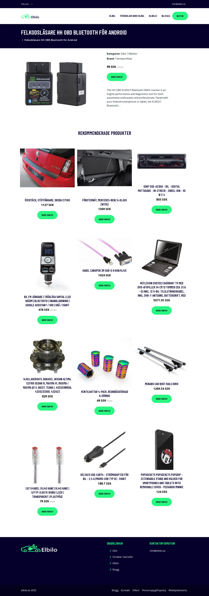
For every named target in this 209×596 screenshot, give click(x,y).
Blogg (166, 16)
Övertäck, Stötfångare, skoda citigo (47, 200)
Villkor (136, 590)
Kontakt (125, 590)
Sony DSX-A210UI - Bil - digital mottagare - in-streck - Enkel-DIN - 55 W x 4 (162, 190)
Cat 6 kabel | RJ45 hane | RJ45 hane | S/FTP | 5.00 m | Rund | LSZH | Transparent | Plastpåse (47, 492)
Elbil (112, 16)
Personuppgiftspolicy (154, 590)
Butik (180, 15)
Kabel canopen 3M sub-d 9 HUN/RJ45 (104, 270)
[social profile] (32, 4)
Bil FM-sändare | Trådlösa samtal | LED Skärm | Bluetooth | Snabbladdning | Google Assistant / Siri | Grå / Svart (47, 301)
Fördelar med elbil (132, 16)
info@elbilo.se (179, 4)
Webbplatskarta (178, 590)
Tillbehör (132, 53)
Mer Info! (117, 76)
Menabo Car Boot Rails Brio (161, 384)
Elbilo (153, 16)
